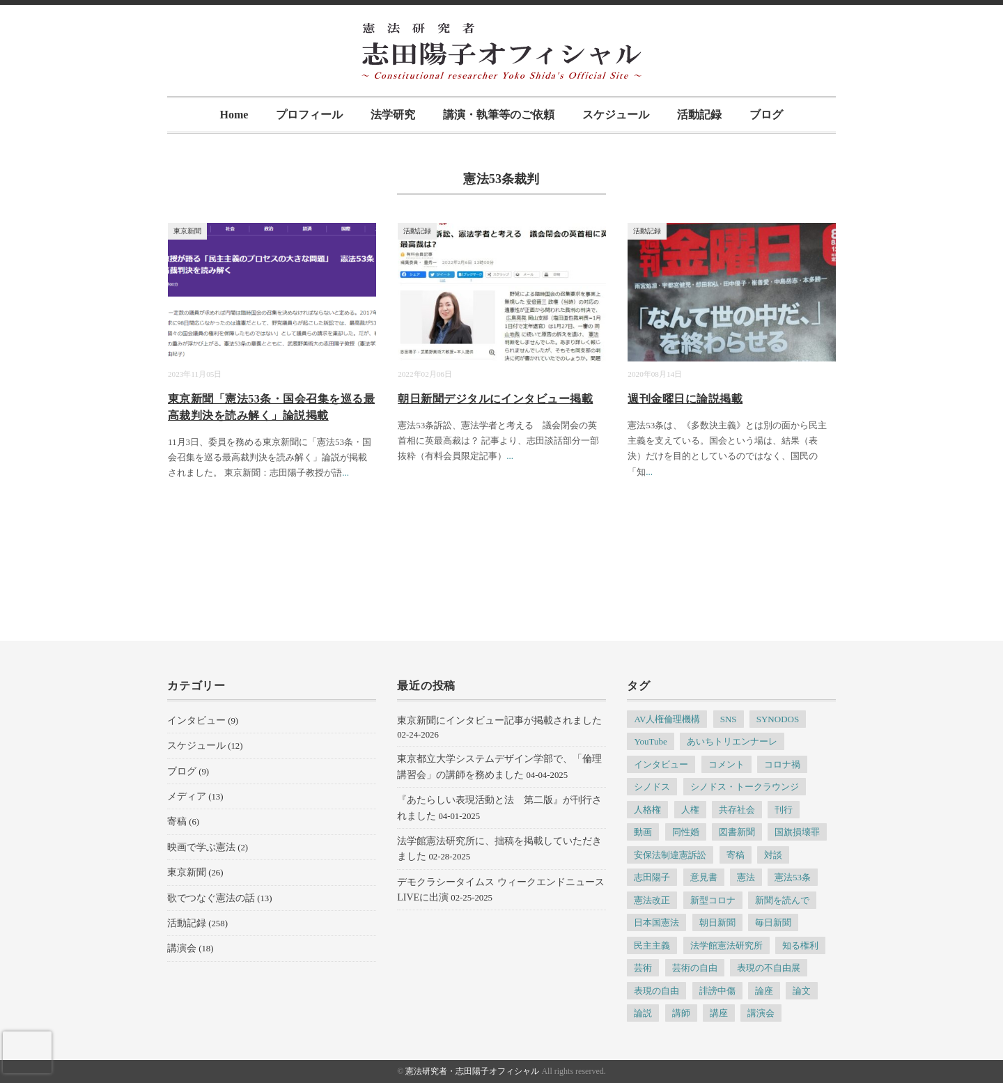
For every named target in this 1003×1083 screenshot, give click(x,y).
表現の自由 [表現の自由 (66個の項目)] (656, 990)
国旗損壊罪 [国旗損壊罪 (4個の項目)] (797, 832)
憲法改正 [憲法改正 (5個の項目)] (652, 900)
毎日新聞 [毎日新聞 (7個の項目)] (773, 922)
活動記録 (699, 114)
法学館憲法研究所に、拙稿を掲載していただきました (499, 849)
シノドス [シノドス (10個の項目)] (652, 786)
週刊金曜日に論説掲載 (685, 399)
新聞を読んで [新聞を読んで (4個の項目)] (782, 900)
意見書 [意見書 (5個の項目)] (703, 877)
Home (234, 114)
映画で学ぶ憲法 (201, 847)
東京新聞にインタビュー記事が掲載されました (499, 720)
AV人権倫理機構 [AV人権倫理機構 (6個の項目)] (667, 719)
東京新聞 (187, 231)
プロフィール (309, 114)
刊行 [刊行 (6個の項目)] (784, 809)
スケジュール (615, 114)
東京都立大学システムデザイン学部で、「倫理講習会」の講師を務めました (499, 766)
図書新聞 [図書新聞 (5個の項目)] (737, 832)
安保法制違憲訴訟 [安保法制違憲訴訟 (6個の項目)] (670, 855)
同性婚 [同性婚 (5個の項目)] (685, 832)
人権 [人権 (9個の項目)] (690, 809)
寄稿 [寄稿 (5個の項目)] (735, 855)
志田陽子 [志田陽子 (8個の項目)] (652, 877)
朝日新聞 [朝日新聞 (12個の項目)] (717, 922)
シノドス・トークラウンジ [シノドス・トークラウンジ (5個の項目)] (744, 786)
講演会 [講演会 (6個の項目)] (761, 1013)
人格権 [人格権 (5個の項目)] (647, 809)
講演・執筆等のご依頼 (498, 114)
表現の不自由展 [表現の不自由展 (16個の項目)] (768, 968)
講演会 (181, 948)
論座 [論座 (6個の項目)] (764, 990)
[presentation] (27, 1052)
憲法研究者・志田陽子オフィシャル (472, 1071)
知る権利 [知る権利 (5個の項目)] (800, 945)
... (345, 472)
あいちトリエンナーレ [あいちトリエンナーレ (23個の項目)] (732, 741)
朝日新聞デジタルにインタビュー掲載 (495, 399)
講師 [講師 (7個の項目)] (681, 1013)
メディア (186, 796)
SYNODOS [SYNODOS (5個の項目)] (777, 719)
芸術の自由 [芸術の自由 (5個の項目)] (694, 968)
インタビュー (196, 720)
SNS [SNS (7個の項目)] (728, 719)
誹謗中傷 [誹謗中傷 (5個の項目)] (717, 990)
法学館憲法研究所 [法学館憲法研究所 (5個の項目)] (726, 945)
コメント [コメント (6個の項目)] (726, 764)
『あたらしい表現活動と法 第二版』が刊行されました (499, 807)
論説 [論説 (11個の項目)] (643, 1013)
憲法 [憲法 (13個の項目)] (746, 877)
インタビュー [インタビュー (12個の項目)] (661, 764)
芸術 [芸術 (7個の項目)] (643, 968)
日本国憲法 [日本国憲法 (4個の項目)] (656, 922)
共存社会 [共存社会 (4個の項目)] (737, 809)
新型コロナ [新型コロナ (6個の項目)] (713, 900)
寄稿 (177, 821)
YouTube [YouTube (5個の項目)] (650, 741)
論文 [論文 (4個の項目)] (802, 990)
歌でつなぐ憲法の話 (211, 898)
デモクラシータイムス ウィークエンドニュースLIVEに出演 (501, 890)
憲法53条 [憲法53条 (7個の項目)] (793, 877)
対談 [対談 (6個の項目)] (773, 855)
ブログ (766, 114)
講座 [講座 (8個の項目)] (719, 1013)
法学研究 (393, 114)
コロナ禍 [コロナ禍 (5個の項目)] (782, 764)
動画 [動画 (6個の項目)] (643, 832)
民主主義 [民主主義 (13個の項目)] (652, 945)
